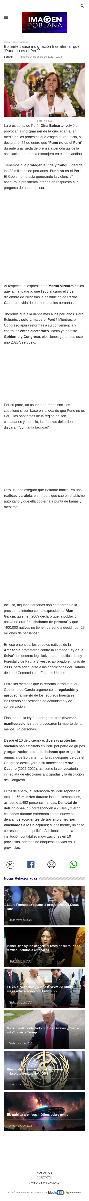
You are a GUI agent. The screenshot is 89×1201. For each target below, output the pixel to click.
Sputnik (8, 56)
